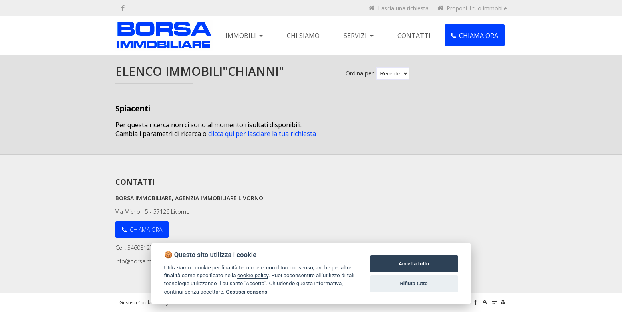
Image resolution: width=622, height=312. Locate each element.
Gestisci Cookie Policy (144, 302)
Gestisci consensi (247, 291)
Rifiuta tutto (413, 283)
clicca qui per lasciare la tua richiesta (262, 133)
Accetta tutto (414, 264)
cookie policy (252, 275)
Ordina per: (360, 73)
